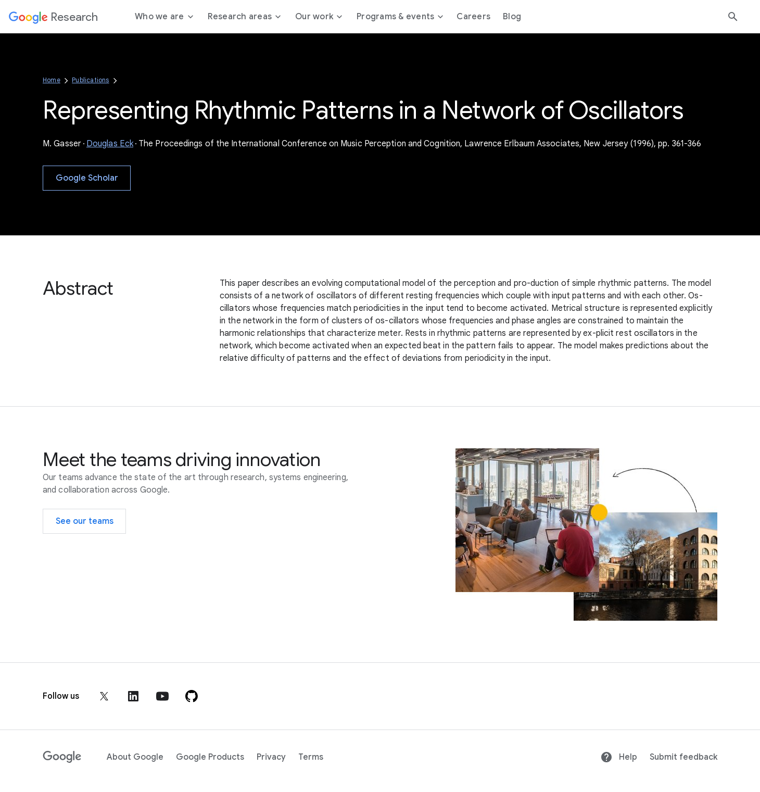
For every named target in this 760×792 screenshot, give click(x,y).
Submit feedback (683, 757)
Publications (90, 80)
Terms (310, 757)
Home (51, 80)
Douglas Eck (109, 144)
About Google (135, 757)
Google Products (210, 757)
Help (618, 757)
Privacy (271, 757)
